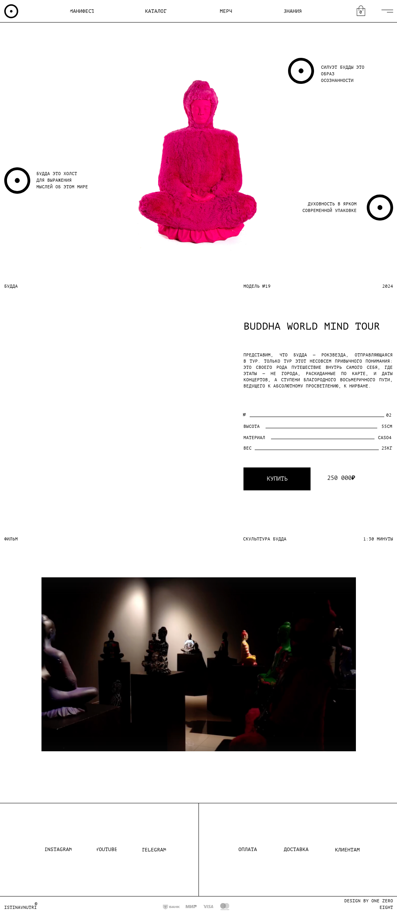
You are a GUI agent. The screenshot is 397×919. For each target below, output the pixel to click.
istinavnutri (20, 907)
